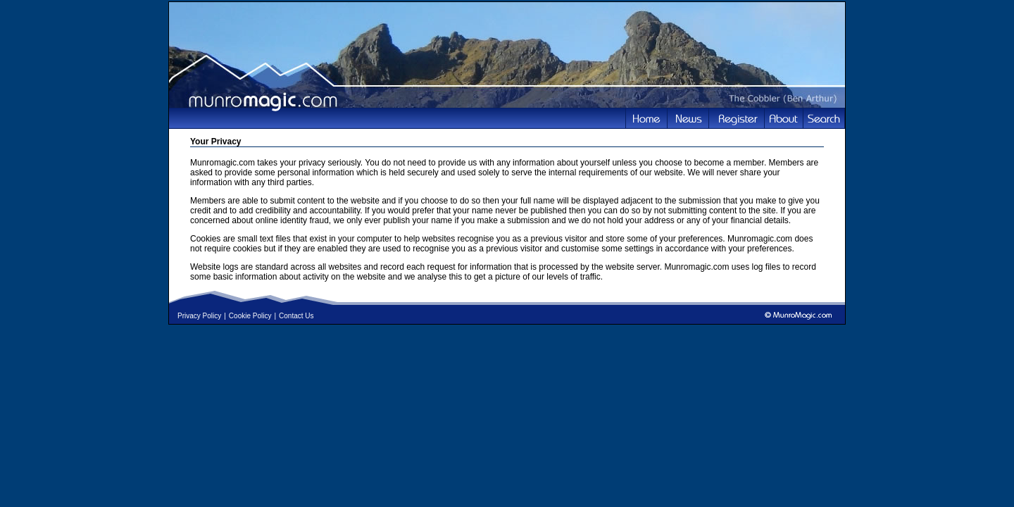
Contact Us (296, 316)
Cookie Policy (250, 316)
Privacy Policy (199, 316)
